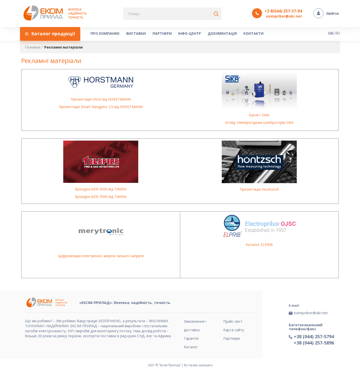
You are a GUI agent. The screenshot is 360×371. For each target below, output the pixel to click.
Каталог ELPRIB (259, 244)
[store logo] (56, 13)
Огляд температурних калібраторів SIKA (259, 122)
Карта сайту (233, 329)
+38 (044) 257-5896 (314, 342)
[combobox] (172, 14)
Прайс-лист (232, 321)
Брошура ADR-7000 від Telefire (100, 196)
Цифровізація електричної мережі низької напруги (101, 256)
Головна (33, 47)
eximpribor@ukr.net (284, 16)
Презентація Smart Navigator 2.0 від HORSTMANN (101, 106)
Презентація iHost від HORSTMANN (101, 99)
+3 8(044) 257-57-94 (283, 11)
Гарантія (191, 338)
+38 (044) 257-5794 (314, 336)
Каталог (191, 346)
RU (338, 33)
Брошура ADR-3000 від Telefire (100, 189)
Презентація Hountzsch (259, 189)
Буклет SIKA (259, 115)
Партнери (231, 338)
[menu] (166, 34)
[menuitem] (50, 34)
